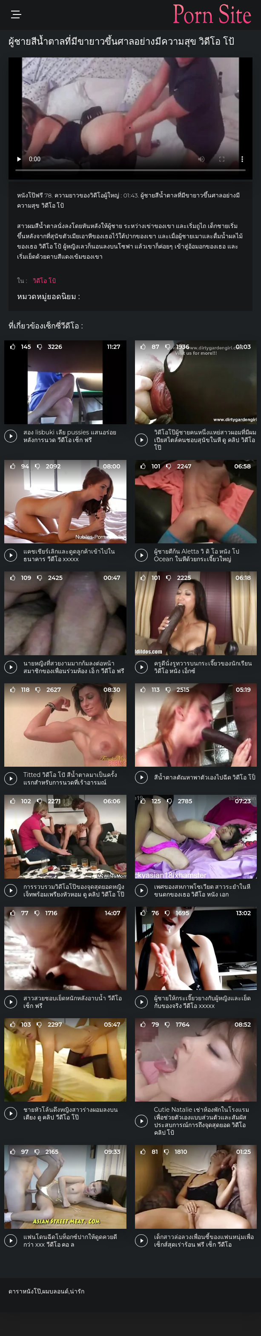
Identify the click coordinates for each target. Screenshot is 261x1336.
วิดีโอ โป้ (44, 281)
